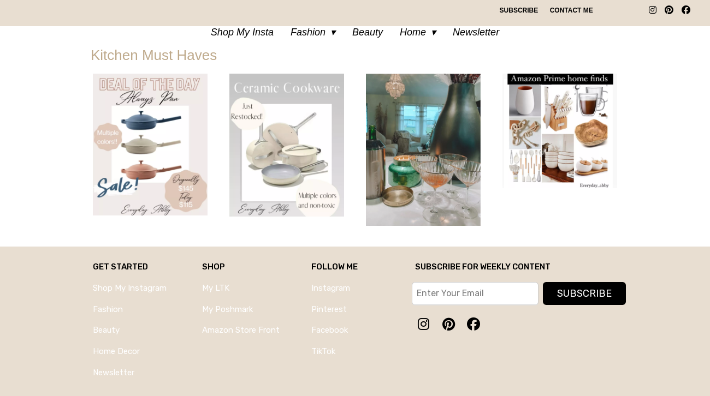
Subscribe (519, 10)
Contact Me (571, 10)
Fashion (308, 32)
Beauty (367, 32)
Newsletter (476, 32)
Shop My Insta (242, 32)
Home (413, 32)
